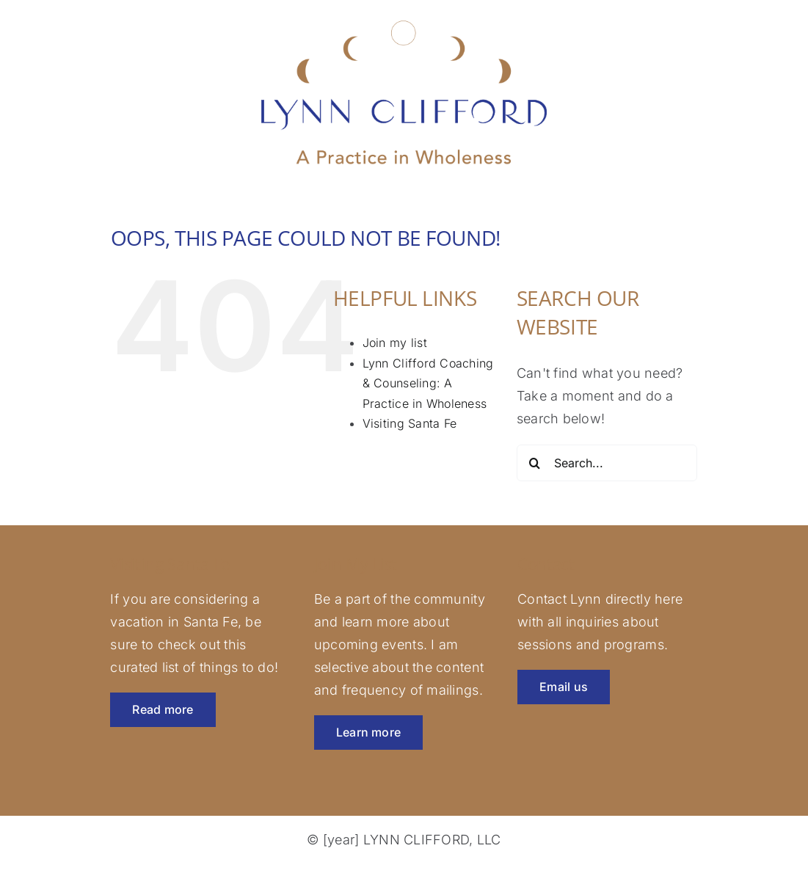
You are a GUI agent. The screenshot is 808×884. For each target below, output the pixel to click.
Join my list (395, 342)
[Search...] (607, 463)
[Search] (535, 463)
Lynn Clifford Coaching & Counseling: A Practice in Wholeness (428, 383)
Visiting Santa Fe (410, 423)
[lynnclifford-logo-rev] (404, 19)
